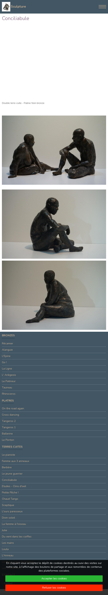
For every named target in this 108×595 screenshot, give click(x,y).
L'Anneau (7, 555)
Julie (4, 530)
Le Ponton (8, 440)
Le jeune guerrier (12, 473)
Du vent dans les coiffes (16, 536)
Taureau (7, 387)
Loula (5, 549)
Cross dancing (10, 415)
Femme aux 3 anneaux (15, 461)
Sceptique (8, 505)
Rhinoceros (8, 394)
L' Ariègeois (9, 375)
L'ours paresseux (12, 511)
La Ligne (7, 368)
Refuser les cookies (54, 587)
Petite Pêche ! (10, 492)
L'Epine (6, 356)
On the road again (13, 408)
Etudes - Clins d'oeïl (14, 486)
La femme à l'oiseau (14, 524)
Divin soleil (8, 518)
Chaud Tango (10, 499)
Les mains (8, 543)
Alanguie (7, 350)
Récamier (7, 343)
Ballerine (7, 433)
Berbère (7, 467)
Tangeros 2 (9, 421)
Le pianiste (8, 455)
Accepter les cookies (54, 578)
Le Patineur (9, 381)
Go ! (4, 362)
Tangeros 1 (9, 427)
